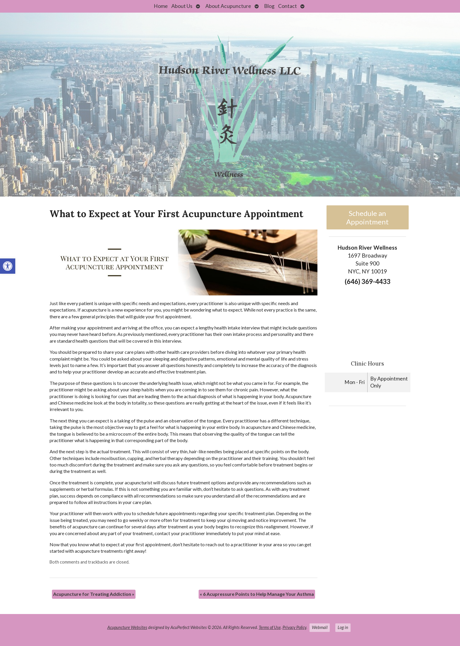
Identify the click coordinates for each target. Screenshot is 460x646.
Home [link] (161, 6)
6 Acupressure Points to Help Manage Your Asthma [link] (257, 594)
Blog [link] (269, 6)
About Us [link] (181, 6)
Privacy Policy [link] (294, 627)
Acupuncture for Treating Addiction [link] (93, 594)
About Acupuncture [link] (228, 6)
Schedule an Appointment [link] (367, 217)
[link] (7, 266)
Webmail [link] (319, 627)
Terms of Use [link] (270, 627)
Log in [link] (343, 627)
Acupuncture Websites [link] (127, 627)
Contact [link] (287, 6)
